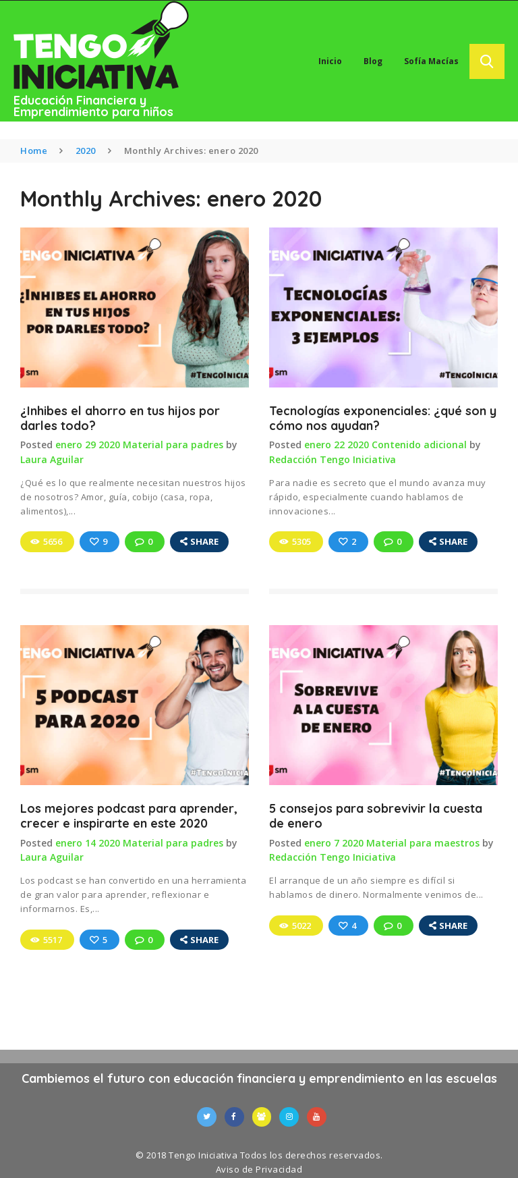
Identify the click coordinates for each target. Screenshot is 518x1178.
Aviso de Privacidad (259, 1167)
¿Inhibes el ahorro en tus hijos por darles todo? (120, 418)
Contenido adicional (419, 445)
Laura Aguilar (52, 459)
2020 (86, 150)
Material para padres (173, 445)
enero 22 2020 (336, 445)
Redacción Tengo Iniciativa (332, 459)
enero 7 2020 (334, 841)
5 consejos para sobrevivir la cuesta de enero (375, 815)
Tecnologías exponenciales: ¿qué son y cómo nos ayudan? (383, 418)
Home (33, 150)
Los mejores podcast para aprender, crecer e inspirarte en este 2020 (128, 815)
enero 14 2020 (87, 841)
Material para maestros (423, 841)
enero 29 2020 (87, 445)
